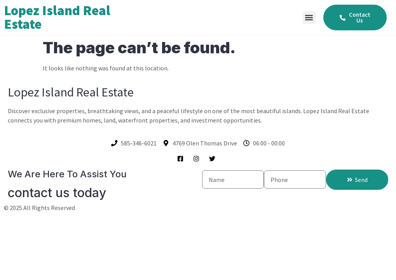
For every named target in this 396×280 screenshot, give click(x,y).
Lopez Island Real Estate (57, 17)
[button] (309, 17)
